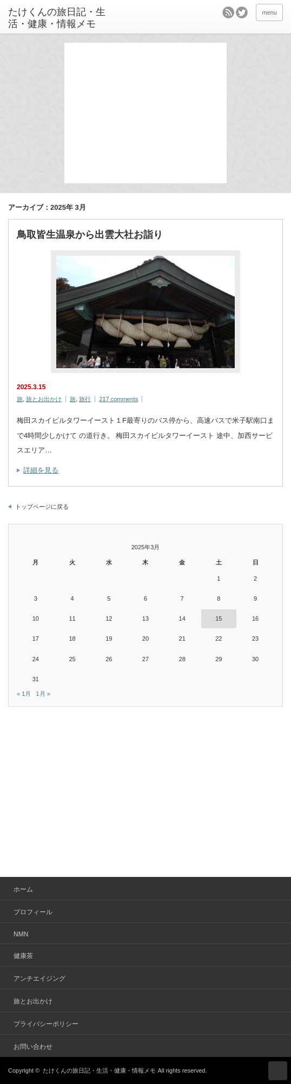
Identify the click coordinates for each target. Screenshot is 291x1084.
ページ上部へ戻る (277, 1070)
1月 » (43, 693)
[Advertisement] (145, 113)
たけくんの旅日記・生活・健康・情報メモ (56, 17)
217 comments (118, 399)
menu (269, 12)
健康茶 (23, 956)
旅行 (85, 399)
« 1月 (24, 693)
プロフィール (33, 912)
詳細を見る (40, 470)
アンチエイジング (39, 978)
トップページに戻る (42, 506)
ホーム (23, 889)
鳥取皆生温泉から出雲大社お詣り (90, 234)
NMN (21, 934)
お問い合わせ (33, 1046)
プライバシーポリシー (46, 1024)
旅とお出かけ (44, 399)
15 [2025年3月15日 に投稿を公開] (218, 618)
